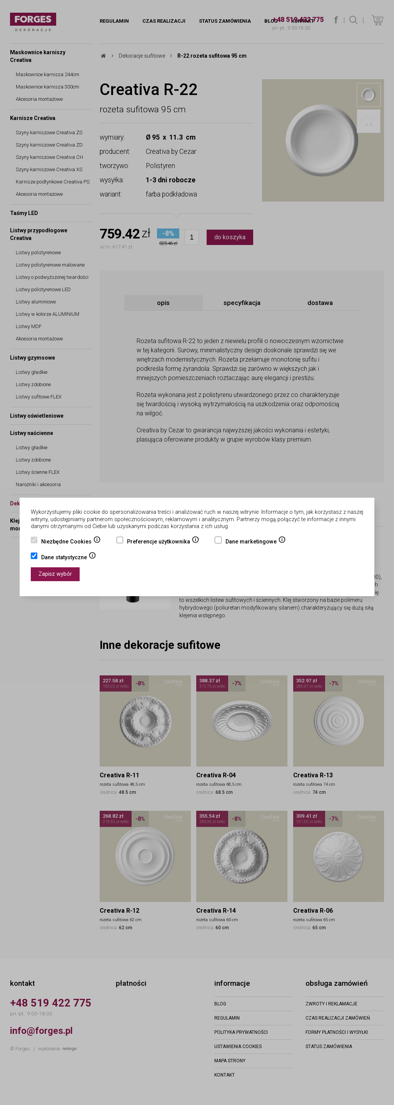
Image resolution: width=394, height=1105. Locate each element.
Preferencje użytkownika (163, 542)
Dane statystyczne (68, 558)
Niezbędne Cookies (71, 542)
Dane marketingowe (255, 542)
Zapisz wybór (55, 574)
